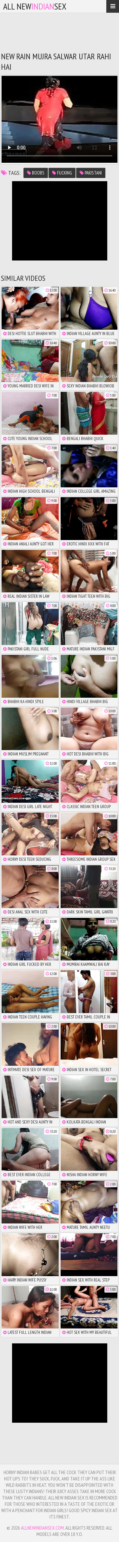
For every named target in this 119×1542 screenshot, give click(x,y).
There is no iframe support (59, 220)
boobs (35, 173)
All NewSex (34, 6)
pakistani (91, 173)
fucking (62, 173)
